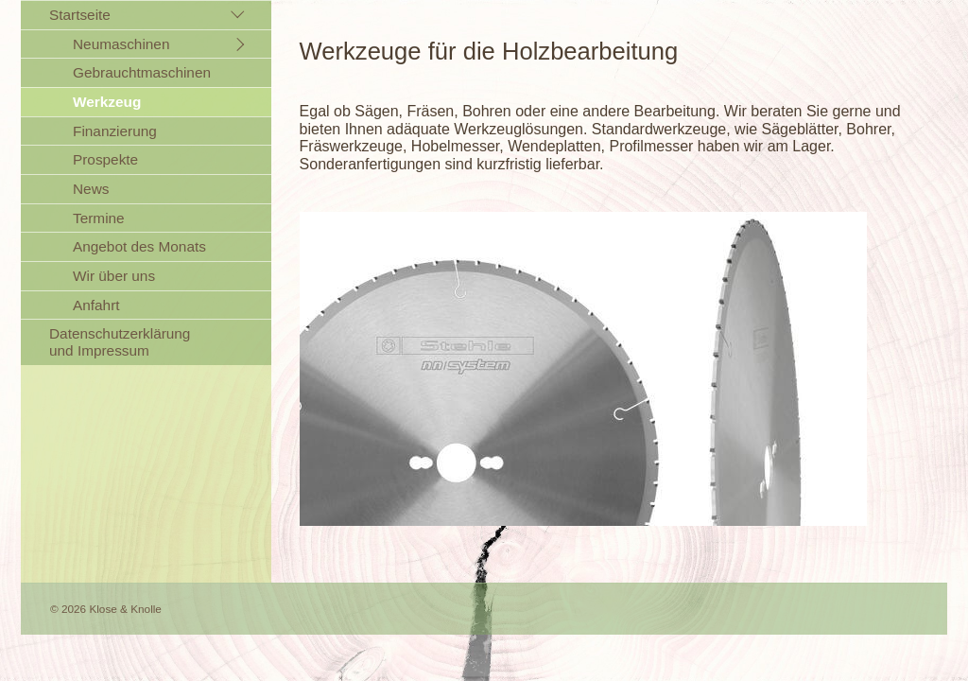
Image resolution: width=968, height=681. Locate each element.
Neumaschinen (121, 44)
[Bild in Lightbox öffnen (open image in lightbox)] (583, 369)
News (91, 189)
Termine (99, 218)
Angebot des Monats (139, 246)
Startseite (80, 15)
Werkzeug (107, 102)
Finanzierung (115, 131)
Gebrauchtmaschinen (142, 72)
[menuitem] (146, 159)
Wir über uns (114, 276)
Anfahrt (96, 305)
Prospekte (105, 159)
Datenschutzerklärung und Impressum (119, 341)
